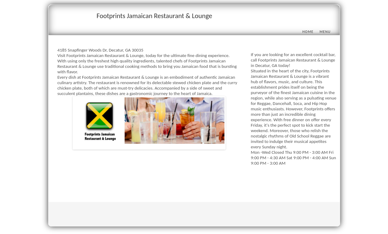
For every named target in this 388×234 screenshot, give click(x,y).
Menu (325, 31)
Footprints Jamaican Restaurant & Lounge (154, 15)
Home (308, 31)
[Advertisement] (167, 181)
